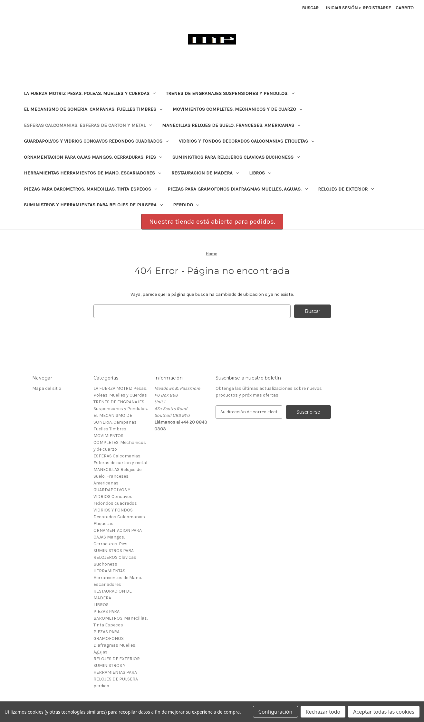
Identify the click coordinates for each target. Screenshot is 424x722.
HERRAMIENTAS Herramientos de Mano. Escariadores (92, 173)
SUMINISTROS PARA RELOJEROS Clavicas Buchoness (236, 157)
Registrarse (377, 8)
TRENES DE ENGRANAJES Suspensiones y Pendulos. (230, 93)
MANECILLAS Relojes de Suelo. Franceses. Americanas (231, 125)
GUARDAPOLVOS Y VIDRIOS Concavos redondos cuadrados (96, 141)
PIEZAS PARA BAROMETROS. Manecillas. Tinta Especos (90, 189)
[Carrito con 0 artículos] (404, 8)
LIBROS (260, 173)
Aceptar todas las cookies (383, 711)
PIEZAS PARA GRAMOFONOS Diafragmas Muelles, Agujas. (238, 189)
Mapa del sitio (46, 388)
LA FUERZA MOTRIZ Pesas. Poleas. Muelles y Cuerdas (90, 93)
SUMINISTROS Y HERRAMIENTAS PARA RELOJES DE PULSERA (93, 205)
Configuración (275, 711)
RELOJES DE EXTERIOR (346, 189)
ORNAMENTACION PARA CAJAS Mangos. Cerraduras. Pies (93, 157)
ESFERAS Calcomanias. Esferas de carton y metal (88, 125)
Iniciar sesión (342, 8)
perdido (186, 205)
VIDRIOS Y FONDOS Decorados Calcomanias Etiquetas (246, 141)
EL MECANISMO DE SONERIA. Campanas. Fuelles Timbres (93, 109)
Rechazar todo (323, 711)
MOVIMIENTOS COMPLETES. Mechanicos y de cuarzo (237, 109)
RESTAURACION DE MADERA (205, 173)
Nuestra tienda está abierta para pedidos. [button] (212, 221)
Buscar (310, 8)
